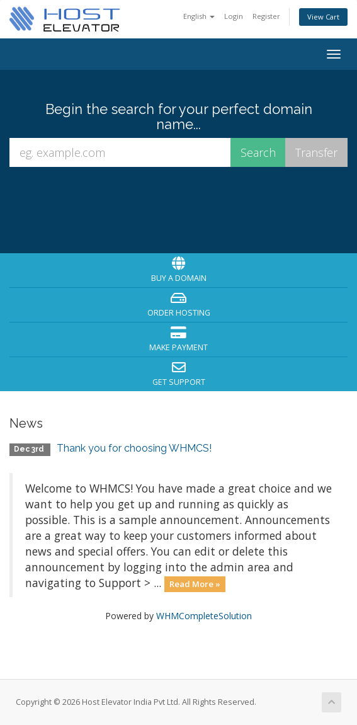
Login (233, 16)
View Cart (323, 16)
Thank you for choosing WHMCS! (134, 448)
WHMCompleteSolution (204, 616)
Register (266, 16)
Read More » (194, 584)
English (199, 16)
